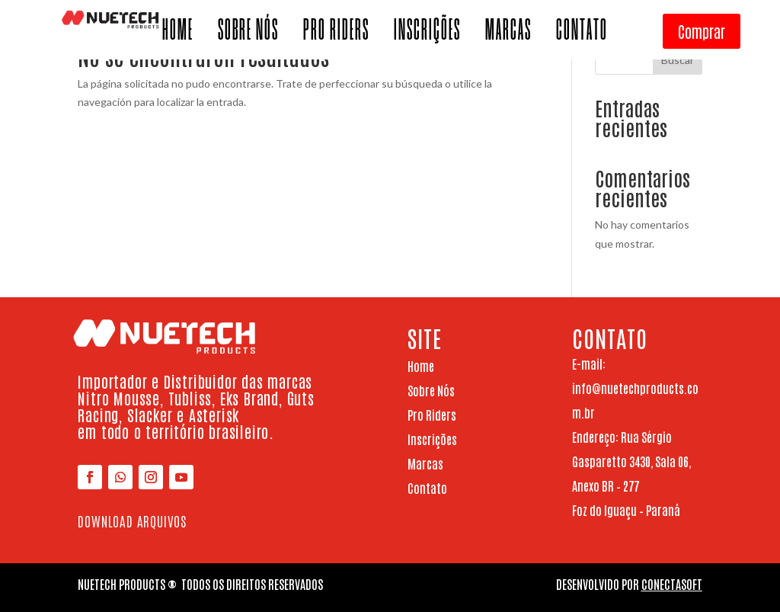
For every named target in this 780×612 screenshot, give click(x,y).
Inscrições (432, 439)
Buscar (677, 59)
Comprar (701, 31)
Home (421, 365)
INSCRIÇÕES (427, 34)
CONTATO (582, 34)
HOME (177, 34)
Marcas (425, 463)
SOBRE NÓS (248, 34)
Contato (427, 487)
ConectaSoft (671, 583)
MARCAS (508, 34)
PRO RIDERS (336, 34)
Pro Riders (432, 414)
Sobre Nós (431, 390)
